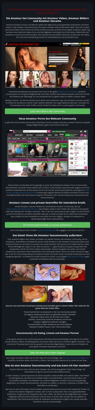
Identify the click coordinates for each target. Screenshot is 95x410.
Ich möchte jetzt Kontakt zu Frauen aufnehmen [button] (47, 224)
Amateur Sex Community (68, 91)
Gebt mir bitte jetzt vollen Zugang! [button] (47, 352)
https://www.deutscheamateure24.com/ (23, 209)
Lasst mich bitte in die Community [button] (47, 111)
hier (51, 246)
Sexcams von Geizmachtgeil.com (76, 358)
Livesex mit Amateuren (46, 230)
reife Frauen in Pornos (76, 256)
